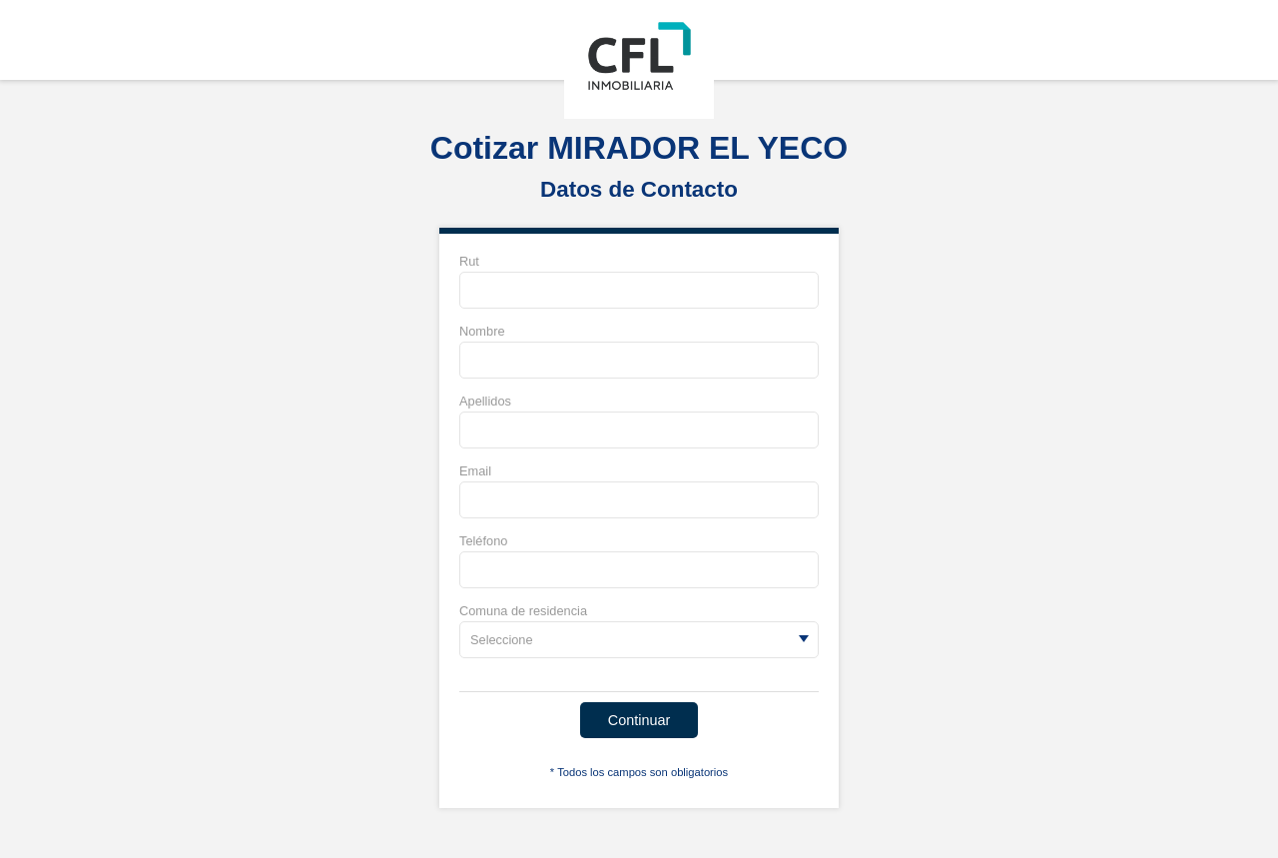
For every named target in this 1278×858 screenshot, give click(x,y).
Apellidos (485, 401)
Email (475, 470)
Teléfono (483, 540)
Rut (469, 261)
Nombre (482, 331)
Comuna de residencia (523, 610)
